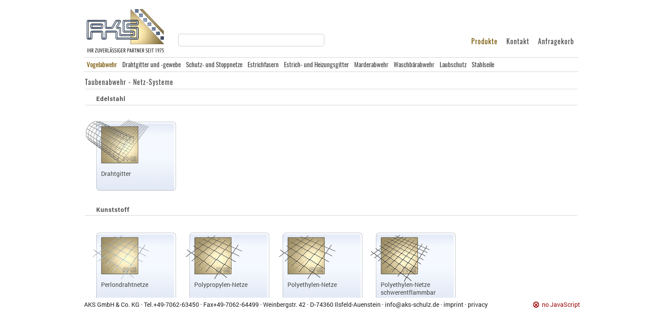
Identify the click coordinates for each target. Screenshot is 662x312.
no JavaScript (561, 305)
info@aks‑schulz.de (412, 304)
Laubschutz (453, 64)
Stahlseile (483, 64)
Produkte (484, 41)
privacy (478, 304)
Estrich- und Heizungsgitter (316, 64)
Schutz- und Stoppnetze (214, 64)
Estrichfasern (263, 64)
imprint (453, 304)
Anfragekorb (556, 41)
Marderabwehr (371, 64)
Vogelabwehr (102, 64)
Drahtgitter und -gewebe (151, 64)
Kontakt (517, 41)
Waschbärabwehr (414, 64)
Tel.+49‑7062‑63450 (171, 304)
